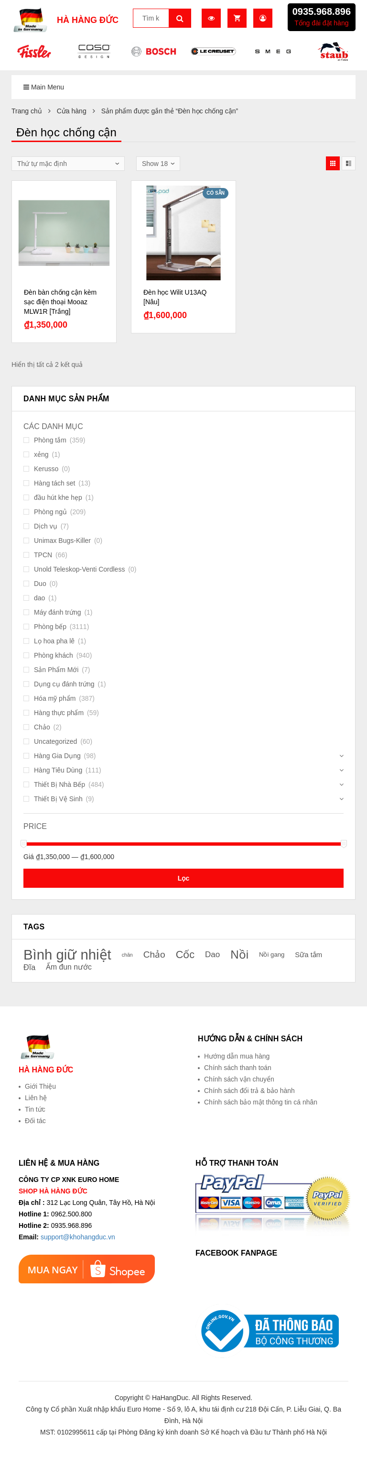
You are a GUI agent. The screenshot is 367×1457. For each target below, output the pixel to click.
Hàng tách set (54, 483)
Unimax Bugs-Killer (62, 540)
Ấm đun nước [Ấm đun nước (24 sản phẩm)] (69, 967)
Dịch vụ (45, 526)
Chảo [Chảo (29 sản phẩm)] (154, 954)
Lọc (183, 878)
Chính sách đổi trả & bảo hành (249, 1090)
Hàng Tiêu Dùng (58, 770)
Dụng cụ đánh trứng (64, 684)
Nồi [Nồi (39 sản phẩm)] (239, 954)
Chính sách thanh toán (237, 1067)
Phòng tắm (50, 440)
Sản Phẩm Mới (56, 669)
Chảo (42, 727)
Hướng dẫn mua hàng (237, 1056)
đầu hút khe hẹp (58, 497)
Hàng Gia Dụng (57, 756)
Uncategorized (55, 741)
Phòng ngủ (50, 512)
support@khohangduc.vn (78, 1237)
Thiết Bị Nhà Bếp (59, 784)
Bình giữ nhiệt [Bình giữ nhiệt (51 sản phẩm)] (67, 954)
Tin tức (35, 1109)
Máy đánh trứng (57, 612)
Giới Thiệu (40, 1086)
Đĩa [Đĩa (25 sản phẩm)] (29, 967)
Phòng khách (53, 655)
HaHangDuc (170, 1398)
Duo (40, 583)
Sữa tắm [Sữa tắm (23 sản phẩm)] (308, 955)
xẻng (41, 454)
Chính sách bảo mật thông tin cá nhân (260, 1102)
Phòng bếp (50, 626)
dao (39, 598)
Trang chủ (26, 111)
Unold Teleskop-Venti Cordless (79, 569)
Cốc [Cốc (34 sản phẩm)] (185, 954)
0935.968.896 (321, 11)
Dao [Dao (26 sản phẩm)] (212, 954)
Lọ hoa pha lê (54, 641)
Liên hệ (36, 1098)
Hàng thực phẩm (59, 713)
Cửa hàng (71, 111)
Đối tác (35, 1121)
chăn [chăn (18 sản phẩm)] (127, 955)
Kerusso (46, 469)
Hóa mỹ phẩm (55, 698)
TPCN (43, 555)
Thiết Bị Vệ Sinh (58, 799)
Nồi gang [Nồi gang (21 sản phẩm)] (272, 954)
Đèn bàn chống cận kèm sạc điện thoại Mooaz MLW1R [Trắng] (60, 301)
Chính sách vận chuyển (239, 1079)
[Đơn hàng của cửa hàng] (68, 163)
